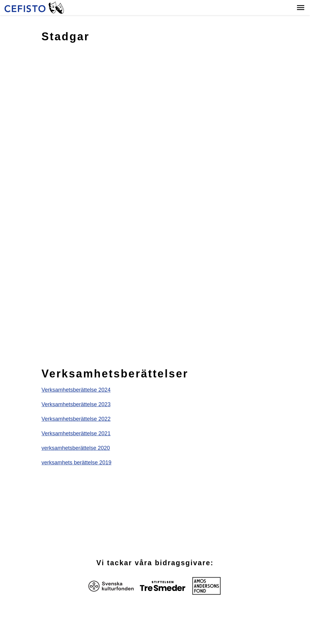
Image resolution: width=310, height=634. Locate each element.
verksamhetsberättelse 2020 (75, 448)
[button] (300, 7)
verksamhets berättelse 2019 (76, 463)
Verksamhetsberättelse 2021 (75, 433)
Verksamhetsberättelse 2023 (75, 404)
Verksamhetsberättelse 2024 (75, 390)
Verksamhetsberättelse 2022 (75, 419)
